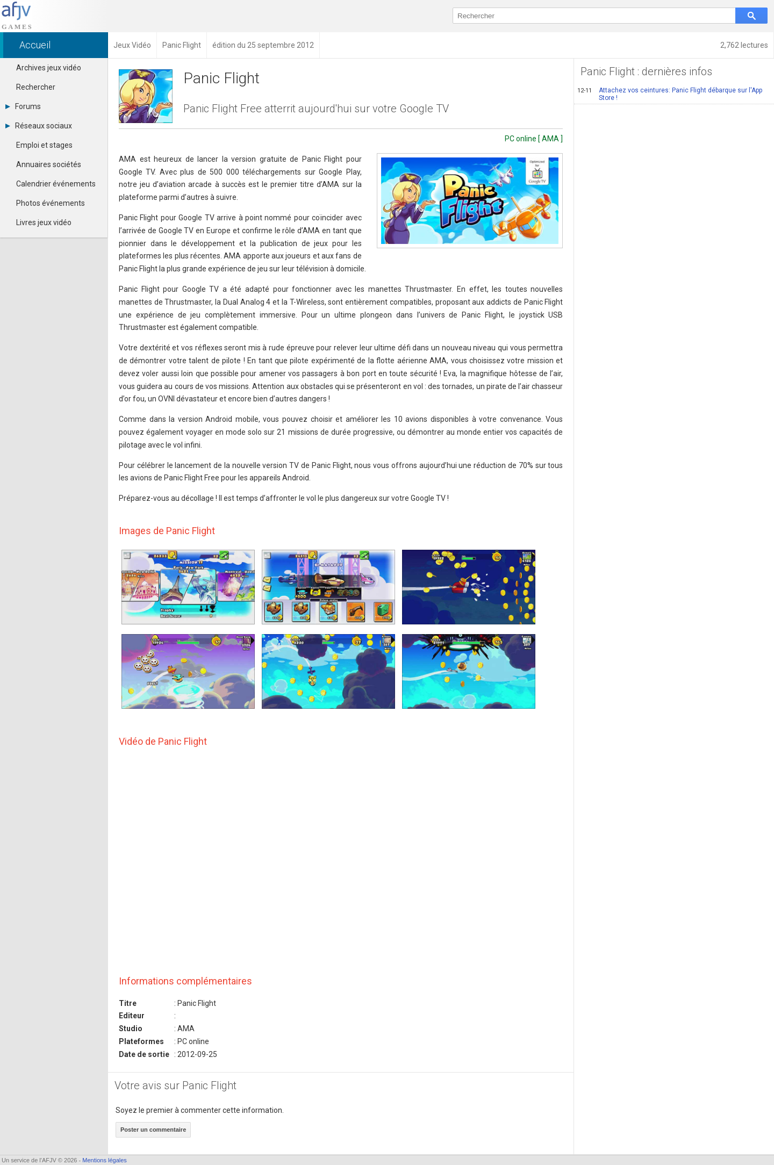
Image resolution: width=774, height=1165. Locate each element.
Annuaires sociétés (48, 164)
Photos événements (50, 203)
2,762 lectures (744, 45)
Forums (23, 106)
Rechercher (35, 87)
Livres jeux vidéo (43, 222)
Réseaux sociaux (38, 125)
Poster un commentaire (153, 1129)
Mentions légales (104, 1160)
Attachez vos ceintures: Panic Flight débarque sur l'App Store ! (669, 94)
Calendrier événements (56, 183)
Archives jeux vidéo (48, 67)
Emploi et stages (44, 145)
